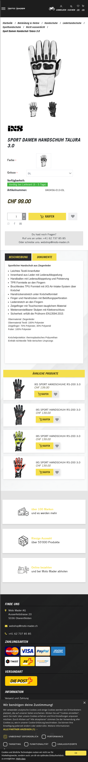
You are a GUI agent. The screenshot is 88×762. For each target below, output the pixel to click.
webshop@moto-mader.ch (23, 625)
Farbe (10, 160)
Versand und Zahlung (17, 698)
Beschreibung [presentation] (18, 257)
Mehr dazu (36, 759)
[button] (44, 729)
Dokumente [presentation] (44, 257)
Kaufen (47, 216)
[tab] (40, 173)
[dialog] (44, 730)
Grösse (11, 172)
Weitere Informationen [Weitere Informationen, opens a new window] (59, 725)
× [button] (84, 703)
